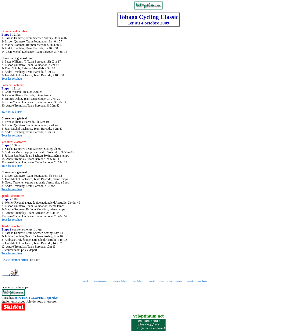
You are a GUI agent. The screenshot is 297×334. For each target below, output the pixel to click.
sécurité (152, 281)
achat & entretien (100, 281)
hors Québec (137, 281)
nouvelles (85, 281)
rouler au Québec (120, 281)
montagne (178, 281)
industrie (190, 281)
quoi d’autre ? (203, 281)
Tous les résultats (12, 78)
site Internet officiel (17, 259)
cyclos (169, 281)
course (161, 281)
